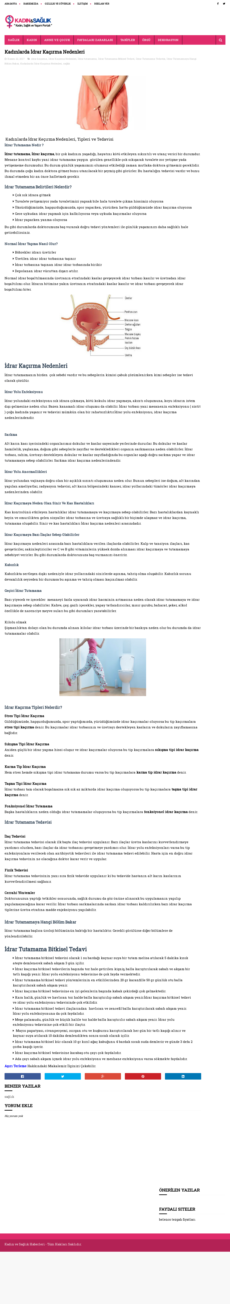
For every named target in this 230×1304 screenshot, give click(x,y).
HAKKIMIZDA (30, 3)
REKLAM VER (101, 3)
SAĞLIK (14, 40)
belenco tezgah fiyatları (177, 79)
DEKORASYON (168, 40)
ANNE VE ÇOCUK (57, 40)
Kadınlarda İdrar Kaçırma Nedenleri (96, 64)
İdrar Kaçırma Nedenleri (62, 59)
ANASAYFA (11, 3)
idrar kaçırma (39, 59)
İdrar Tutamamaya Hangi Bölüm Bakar (51, 64)
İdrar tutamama (87, 59)
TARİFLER (127, 40)
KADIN (32, 40)
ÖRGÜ (146, 40)
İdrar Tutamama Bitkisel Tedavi (116, 59)
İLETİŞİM (82, 3)
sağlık (121, 64)
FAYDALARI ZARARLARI (95, 40)
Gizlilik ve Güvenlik (58, 3)
